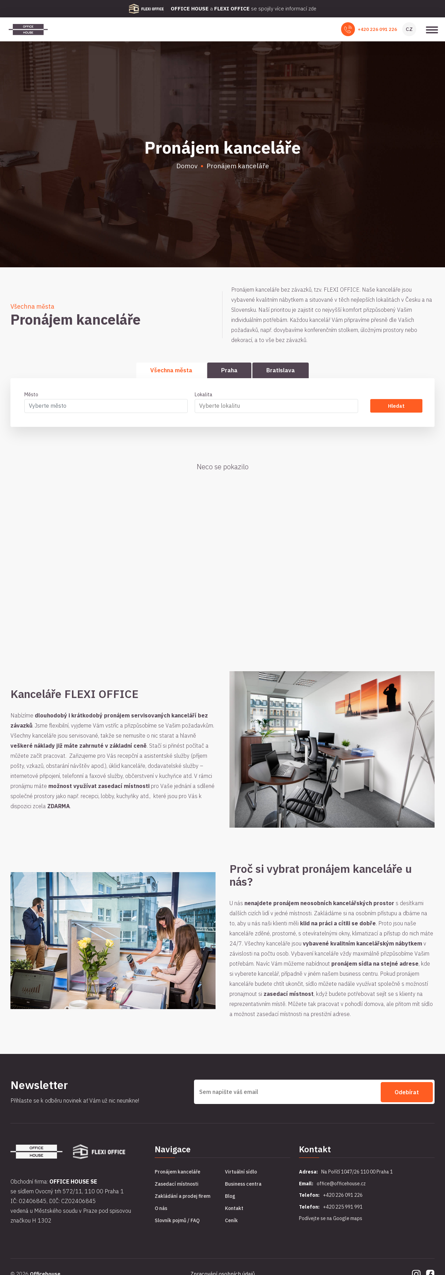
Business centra (243, 1185)
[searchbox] (273, 407)
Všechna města (171, 371)
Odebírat (407, 1093)
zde (312, 8)
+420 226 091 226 (377, 30)
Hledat (396, 407)
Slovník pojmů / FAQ (177, 1222)
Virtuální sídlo (241, 1173)
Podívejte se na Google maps (330, 1220)
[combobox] (106, 407)
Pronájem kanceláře (177, 1173)
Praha (229, 371)
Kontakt (234, 1210)
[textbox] (103, 407)
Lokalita (203, 396)
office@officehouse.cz (341, 1185)
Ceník (231, 1222)
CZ (409, 29)
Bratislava (280, 371)
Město (31, 396)
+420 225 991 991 (343, 1208)
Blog (230, 1197)
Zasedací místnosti (177, 1185)
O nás (161, 1210)
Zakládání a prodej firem (182, 1197)
